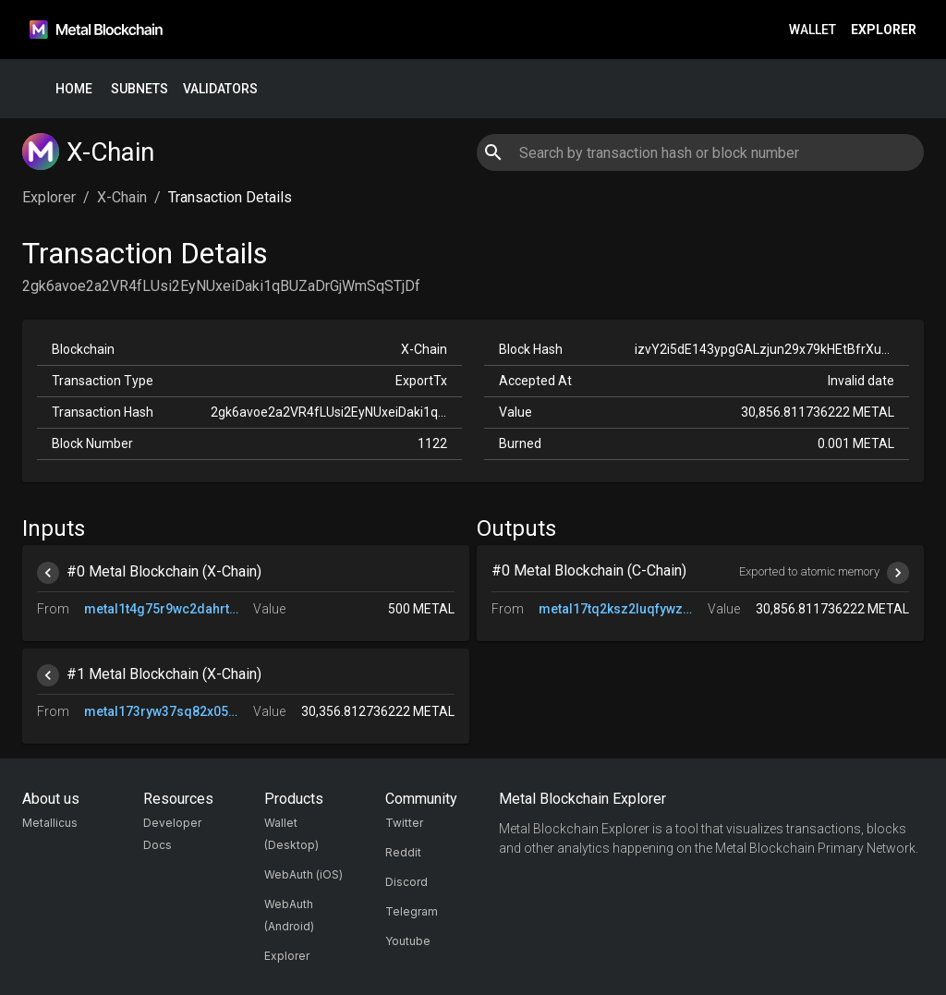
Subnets (139, 89)
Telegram (411, 911)
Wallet (812, 30)
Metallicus (50, 823)
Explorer (883, 30)
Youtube (408, 941)
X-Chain (122, 197)
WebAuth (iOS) (303, 874)
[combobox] (700, 152)
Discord (406, 882)
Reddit (403, 852)
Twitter (404, 823)
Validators (220, 89)
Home (73, 89)
